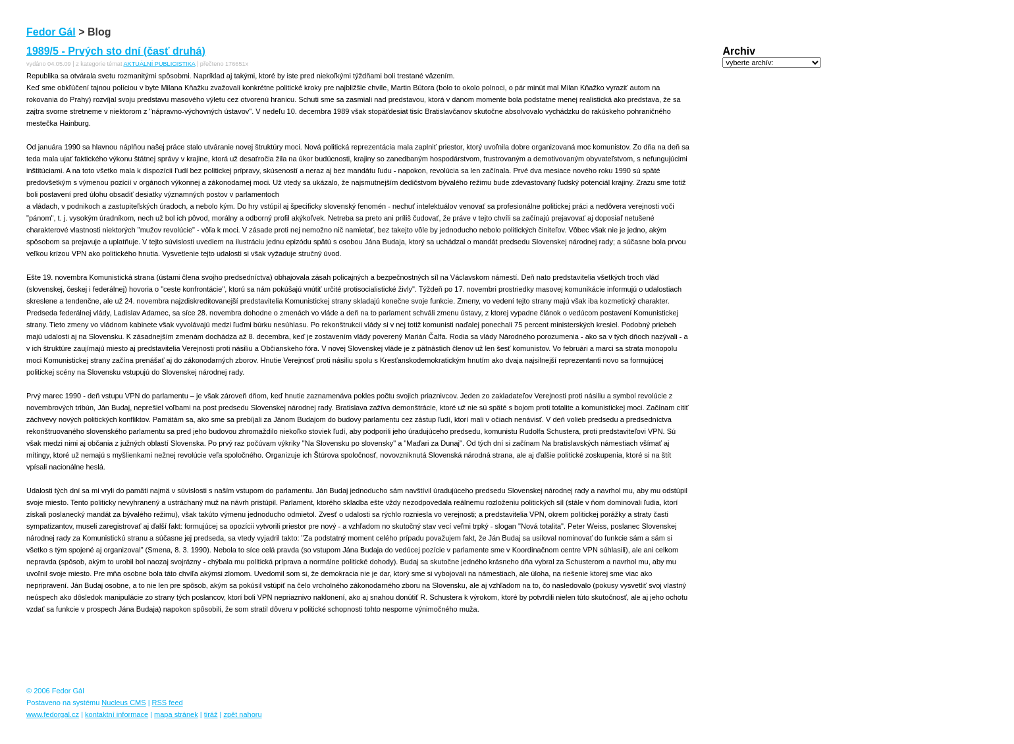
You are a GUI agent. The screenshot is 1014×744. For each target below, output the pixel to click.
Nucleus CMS (123, 702)
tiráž (211, 714)
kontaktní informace (116, 714)
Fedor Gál (51, 32)
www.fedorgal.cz (52, 714)
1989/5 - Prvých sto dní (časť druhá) (115, 51)
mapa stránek (176, 714)
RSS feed (167, 702)
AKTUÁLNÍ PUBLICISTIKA (159, 64)
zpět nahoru (242, 714)
